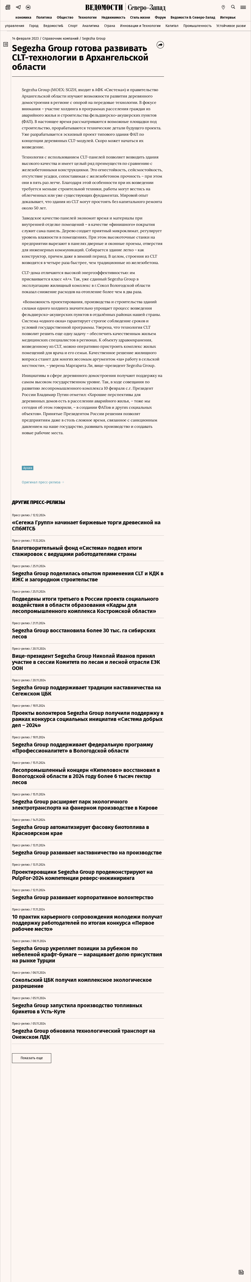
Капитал (171, 25)
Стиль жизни (140, 16)
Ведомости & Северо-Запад (193, 16)
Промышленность (197, 25)
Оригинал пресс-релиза (47, 482)
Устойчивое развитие (233, 25)
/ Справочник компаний (63, 38)
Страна (109, 25)
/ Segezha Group (96, 38)
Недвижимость (113, 16)
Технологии (87, 16)
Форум (160, 16)
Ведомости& (53, 25)
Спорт (72, 25)
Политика (44, 16)
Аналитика (90, 25)
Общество (65, 16)
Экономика (22, 16)
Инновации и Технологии (140, 25)
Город (33, 25)
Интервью (228, 16)
